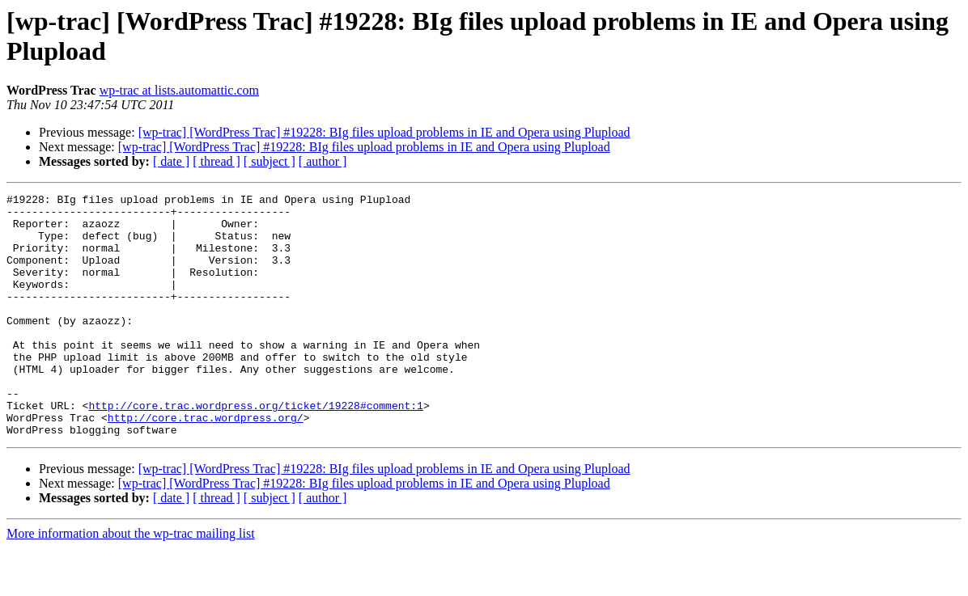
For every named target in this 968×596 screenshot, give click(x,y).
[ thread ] (216, 161)
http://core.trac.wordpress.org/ (206, 463)
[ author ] (323, 161)
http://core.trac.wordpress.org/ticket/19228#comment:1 (255, 449)
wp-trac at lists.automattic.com (179, 90)
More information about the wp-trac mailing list (130, 582)
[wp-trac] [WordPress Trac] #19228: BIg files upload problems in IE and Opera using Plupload (384, 132)
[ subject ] (269, 161)
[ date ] (171, 161)
